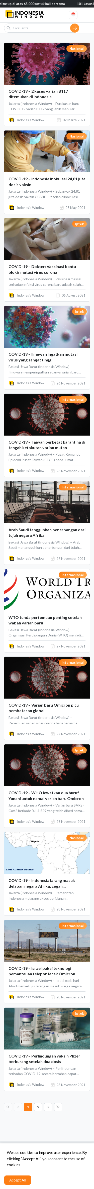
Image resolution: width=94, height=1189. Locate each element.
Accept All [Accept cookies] (17, 1180)
